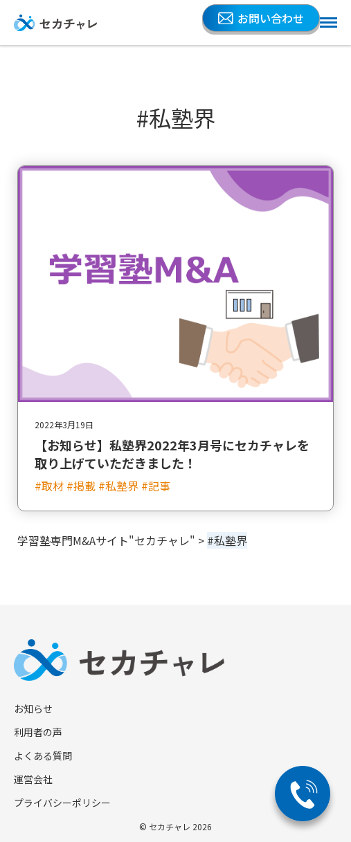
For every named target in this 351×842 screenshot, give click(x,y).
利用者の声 (38, 732)
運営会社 (33, 779)
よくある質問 (43, 755)
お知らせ (33, 708)
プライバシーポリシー (62, 802)
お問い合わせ (261, 18)
